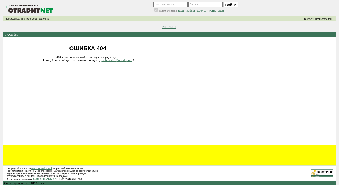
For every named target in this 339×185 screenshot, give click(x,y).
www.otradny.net (41, 168)
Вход (180, 10)
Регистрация (217, 10)
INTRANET (169, 27)
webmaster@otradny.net (116, 60)
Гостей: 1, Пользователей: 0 (319, 19)
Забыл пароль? (196, 10)
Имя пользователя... (166, 4)
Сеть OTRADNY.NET (46, 178)
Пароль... (195, 4)
